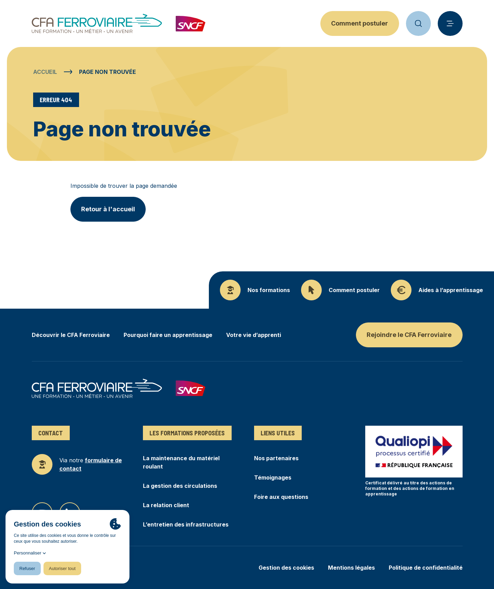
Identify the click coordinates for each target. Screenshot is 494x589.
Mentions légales (351, 567)
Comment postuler (359, 23)
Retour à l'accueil (108, 209)
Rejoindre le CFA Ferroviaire (409, 334)
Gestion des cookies (286, 567)
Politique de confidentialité (426, 567)
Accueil (45, 71)
